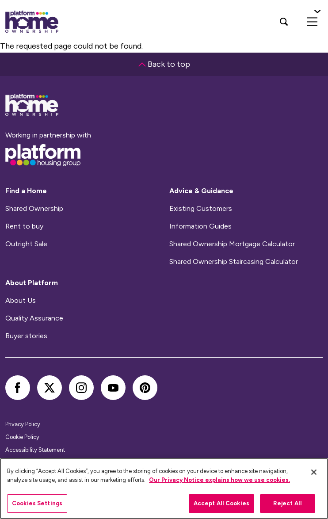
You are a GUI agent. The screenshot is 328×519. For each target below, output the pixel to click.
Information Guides (200, 226)
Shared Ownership (34, 208)
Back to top (164, 64)
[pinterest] (145, 387)
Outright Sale (26, 244)
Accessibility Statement (35, 450)
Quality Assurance (34, 318)
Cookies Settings (37, 503)
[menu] (312, 21)
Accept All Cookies (221, 503)
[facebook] (17, 387)
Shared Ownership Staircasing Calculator (233, 261)
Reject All (287, 503)
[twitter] (49, 387)
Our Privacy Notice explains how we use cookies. (219, 480)
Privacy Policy (22, 424)
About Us (20, 300)
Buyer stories (26, 336)
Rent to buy (24, 226)
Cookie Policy (22, 437)
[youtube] (113, 387)
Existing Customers (200, 208)
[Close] (314, 472)
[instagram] (81, 387)
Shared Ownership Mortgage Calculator (232, 244)
